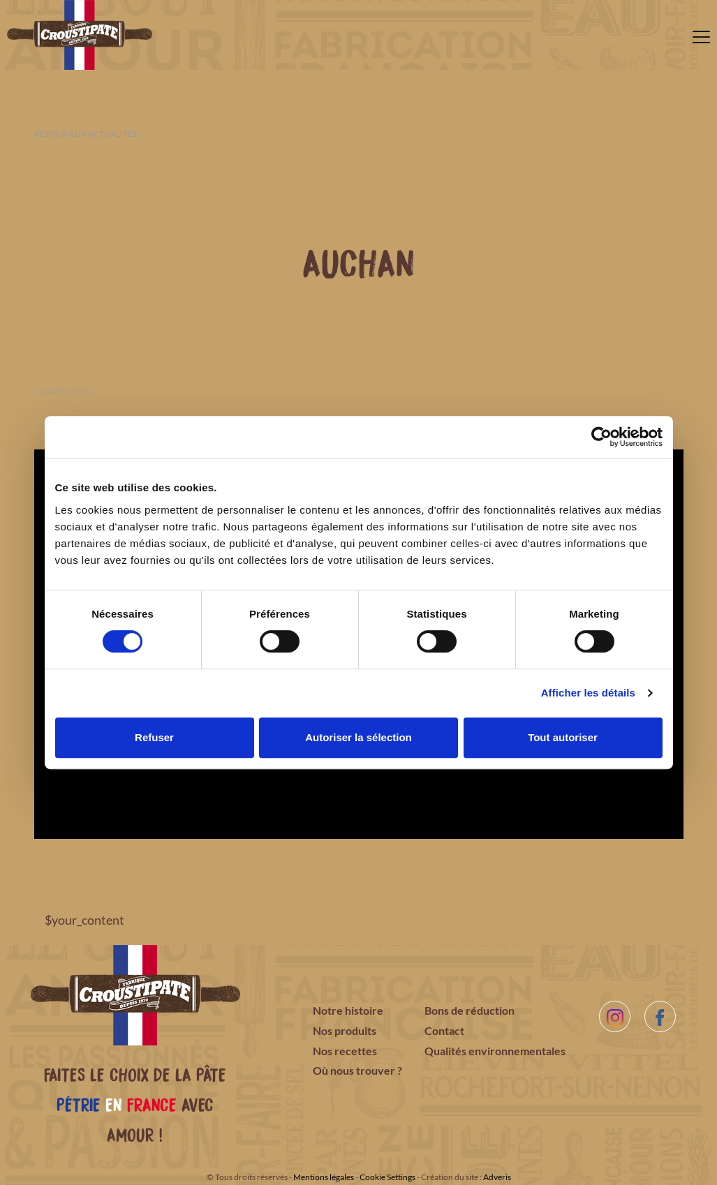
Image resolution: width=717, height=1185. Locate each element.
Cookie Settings (387, 1177)
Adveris (497, 1177)
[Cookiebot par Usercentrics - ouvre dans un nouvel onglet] (601, 436)
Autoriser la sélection (358, 737)
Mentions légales (323, 1177)
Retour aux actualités (85, 133)
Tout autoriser (563, 737)
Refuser (154, 737)
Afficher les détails (588, 693)
